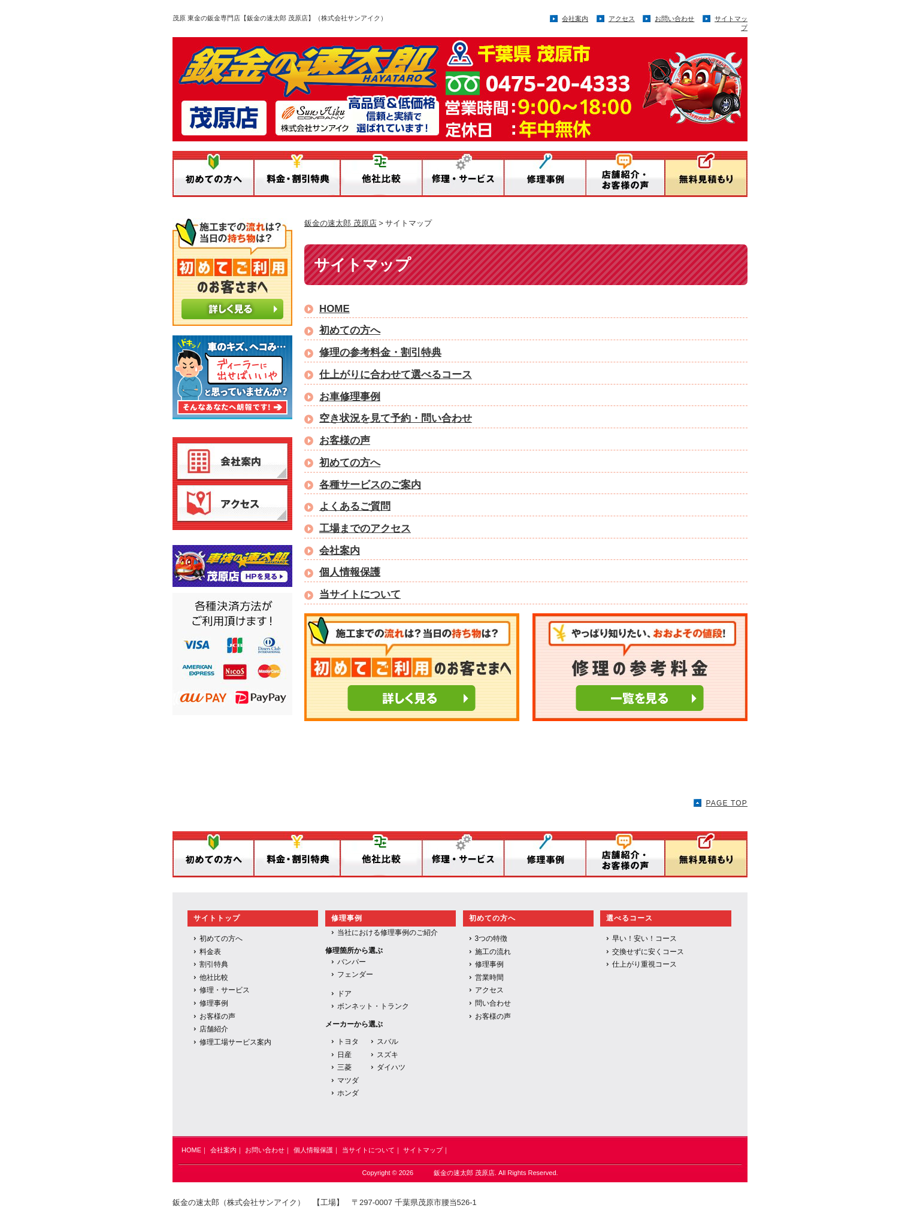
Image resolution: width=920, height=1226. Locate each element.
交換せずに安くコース (648, 951)
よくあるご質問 (355, 506)
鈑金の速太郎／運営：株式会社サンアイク (411, 85)
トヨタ (348, 1041)
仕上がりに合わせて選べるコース (395, 374)
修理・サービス (224, 990)
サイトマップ (423, 1150)
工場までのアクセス (365, 528)
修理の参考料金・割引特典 (380, 352)
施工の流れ (493, 951)
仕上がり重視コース (644, 964)
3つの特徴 (491, 938)
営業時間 (489, 977)
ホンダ (348, 1093)
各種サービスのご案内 (370, 485)
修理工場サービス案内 (235, 1042)
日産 (344, 1055)
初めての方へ (349, 330)
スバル (387, 1041)
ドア (344, 993)
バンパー (351, 962)
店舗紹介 (213, 1029)
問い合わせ (493, 1003)
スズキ (387, 1055)
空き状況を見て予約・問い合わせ (395, 418)
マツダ (348, 1080)
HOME (334, 308)
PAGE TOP (727, 803)
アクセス (622, 18)
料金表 (210, 951)
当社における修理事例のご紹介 (387, 932)
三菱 (344, 1067)
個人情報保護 (349, 572)
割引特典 (213, 964)
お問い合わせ (674, 18)
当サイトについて (360, 594)
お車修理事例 (349, 396)
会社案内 (575, 18)
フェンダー (355, 974)
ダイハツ (391, 1067)
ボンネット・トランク (373, 1006)
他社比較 (213, 977)
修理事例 (213, 1003)
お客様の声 (344, 440)
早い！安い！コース (644, 938)
